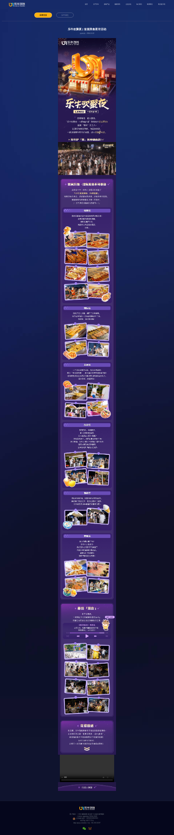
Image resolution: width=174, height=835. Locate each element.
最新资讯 (117, 4)
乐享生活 (43, 15)
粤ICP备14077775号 (87, 821)
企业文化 (128, 4)
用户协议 (73, 814)
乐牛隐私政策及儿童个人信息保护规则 (91, 814)
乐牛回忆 (65, 15)
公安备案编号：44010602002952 (87, 818)
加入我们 (139, 4)
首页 (86, 4)
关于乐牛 (96, 4)
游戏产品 (107, 4)
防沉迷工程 (161, 4)
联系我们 (150, 4)
